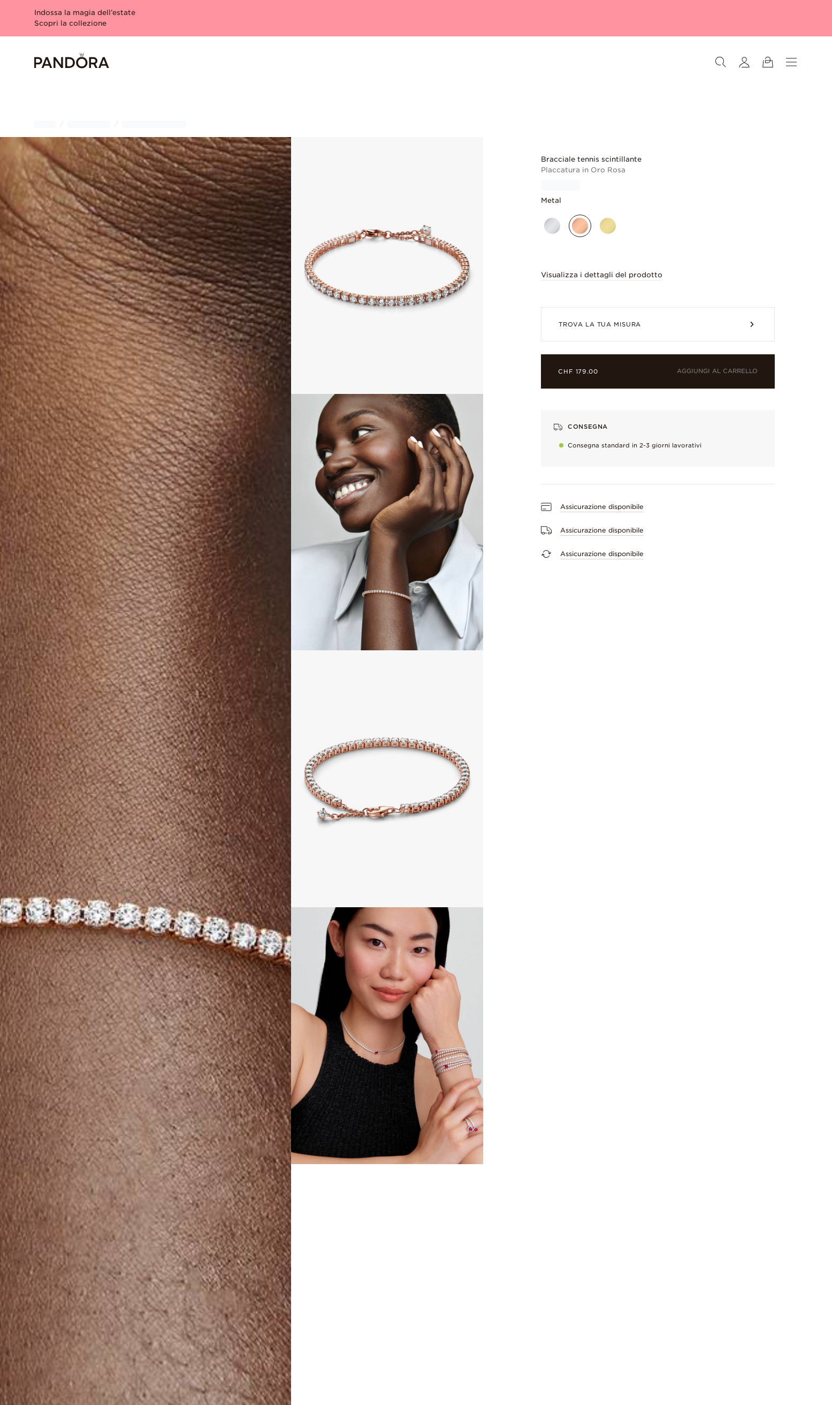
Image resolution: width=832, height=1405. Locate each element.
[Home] (71, 62)
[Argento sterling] (552, 226)
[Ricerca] (720, 62)
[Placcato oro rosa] (580, 226)
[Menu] (791, 62)
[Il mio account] (744, 62)
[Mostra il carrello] (768, 62)
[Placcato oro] (608, 226)
